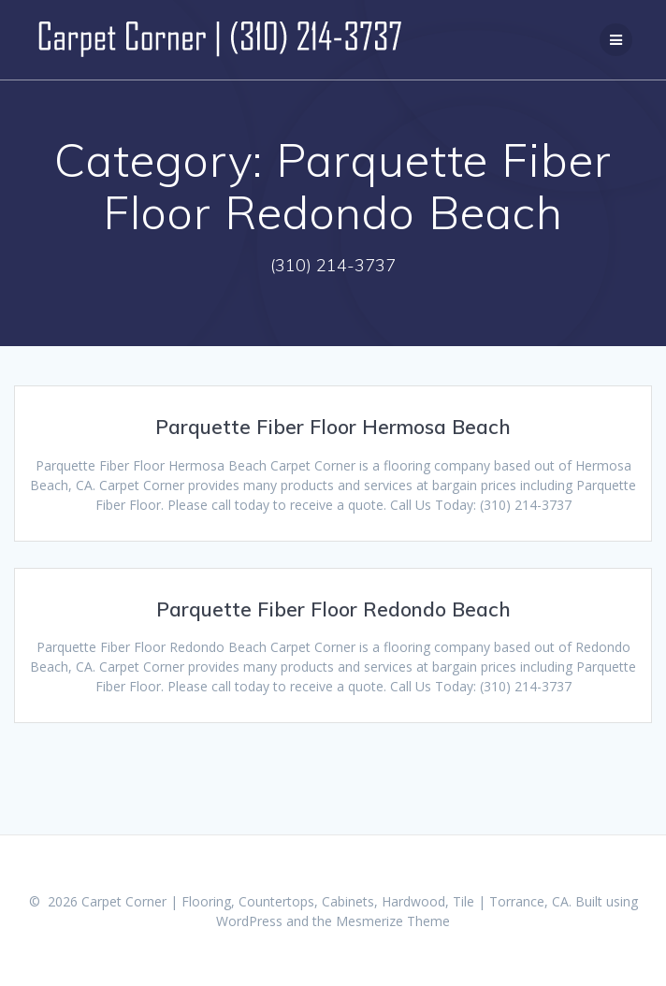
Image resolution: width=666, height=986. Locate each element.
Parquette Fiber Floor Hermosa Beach (333, 426)
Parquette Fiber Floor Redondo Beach (333, 609)
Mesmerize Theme (393, 921)
